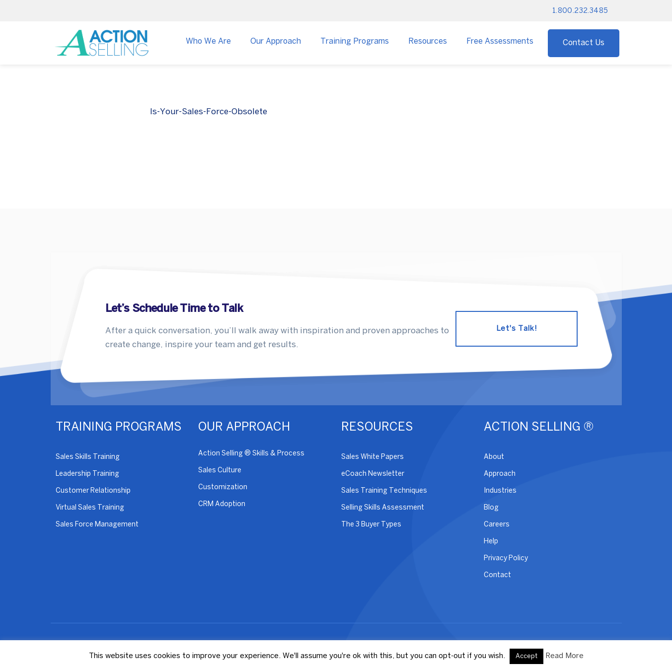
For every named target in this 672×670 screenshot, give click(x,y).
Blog (491, 508)
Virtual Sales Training (90, 508)
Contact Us (583, 43)
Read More (564, 656)
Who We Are (208, 41)
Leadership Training (87, 474)
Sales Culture (219, 470)
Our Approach (275, 41)
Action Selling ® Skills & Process (251, 453)
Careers (497, 524)
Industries (500, 491)
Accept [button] (526, 656)
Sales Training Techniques (384, 491)
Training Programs (354, 41)
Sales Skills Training (88, 457)
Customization (222, 487)
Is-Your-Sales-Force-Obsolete (208, 112)
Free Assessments (499, 41)
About (494, 457)
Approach (500, 474)
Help (491, 541)
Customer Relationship (93, 491)
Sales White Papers (372, 457)
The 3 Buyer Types (371, 524)
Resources (427, 41)
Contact (497, 575)
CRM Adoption (221, 504)
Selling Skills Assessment (382, 508)
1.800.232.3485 (580, 11)
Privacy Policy (506, 558)
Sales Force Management (97, 524)
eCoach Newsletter (372, 474)
